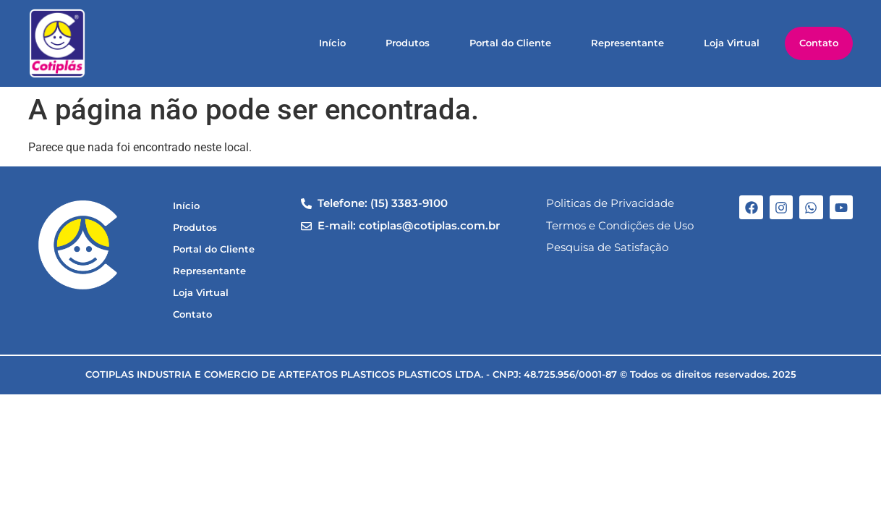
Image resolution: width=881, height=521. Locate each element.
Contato (818, 43)
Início (332, 43)
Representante (627, 43)
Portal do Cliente (510, 43)
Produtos (408, 43)
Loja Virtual (731, 43)
